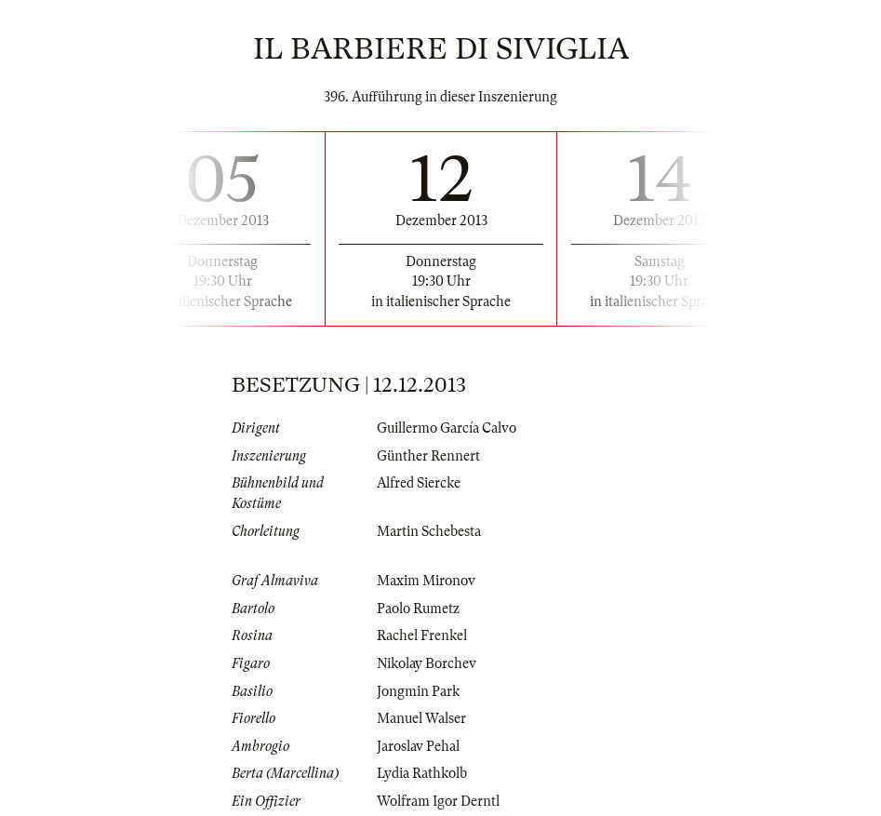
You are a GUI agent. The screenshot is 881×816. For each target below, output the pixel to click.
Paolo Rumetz (418, 608)
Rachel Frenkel (422, 635)
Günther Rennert (428, 455)
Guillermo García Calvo (446, 428)
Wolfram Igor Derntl (438, 801)
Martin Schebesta (429, 531)
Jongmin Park (418, 691)
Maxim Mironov (426, 580)
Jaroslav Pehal (418, 746)
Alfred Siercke (419, 482)
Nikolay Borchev (426, 663)
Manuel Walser (421, 718)
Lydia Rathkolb (422, 773)
